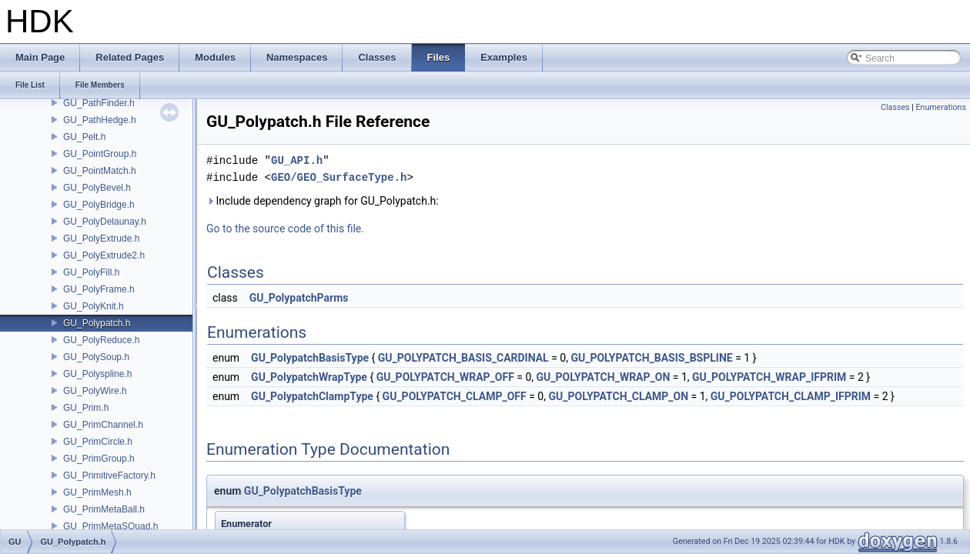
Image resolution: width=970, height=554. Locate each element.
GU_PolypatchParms (299, 298)
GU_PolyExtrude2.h (104, 255)
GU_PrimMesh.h (97, 492)
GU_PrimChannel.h (103, 424)
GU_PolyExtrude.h (101, 238)
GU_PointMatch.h (99, 170)
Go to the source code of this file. (285, 228)
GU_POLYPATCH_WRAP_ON (604, 377)
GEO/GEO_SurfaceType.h (338, 177)
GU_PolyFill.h (91, 272)
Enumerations (940, 107)
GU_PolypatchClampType (312, 396)
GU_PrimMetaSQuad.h (110, 526)
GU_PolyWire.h (95, 390)
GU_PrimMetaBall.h (104, 509)
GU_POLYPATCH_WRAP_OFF (445, 377)
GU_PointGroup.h (99, 154)
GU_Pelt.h (84, 137)
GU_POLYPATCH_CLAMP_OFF (455, 396)
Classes (895, 107)
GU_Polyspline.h (97, 374)
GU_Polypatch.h (96, 323)
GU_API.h (297, 160)
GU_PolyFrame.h (99, 289)
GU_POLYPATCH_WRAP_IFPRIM (769, 377)
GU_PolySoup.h (96, 357)
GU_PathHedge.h (99, 120)
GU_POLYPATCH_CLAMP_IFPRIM (791, 396)
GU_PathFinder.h (99, 103)
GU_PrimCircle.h (97, 441)
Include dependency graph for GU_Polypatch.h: (322, 201)
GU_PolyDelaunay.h (104, 221)
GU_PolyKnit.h (93, 306)
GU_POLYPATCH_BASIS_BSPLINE (651, 358)
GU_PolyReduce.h (101, 340)
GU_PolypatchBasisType (310, 358)
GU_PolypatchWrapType (309, 377)
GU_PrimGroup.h (99, 458)
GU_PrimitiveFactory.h (109, 475)
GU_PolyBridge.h (99, 204)
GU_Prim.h (86, 407)
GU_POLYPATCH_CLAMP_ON (618, 396)
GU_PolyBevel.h (97, 187)
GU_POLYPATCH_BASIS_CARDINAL (463, 358)
